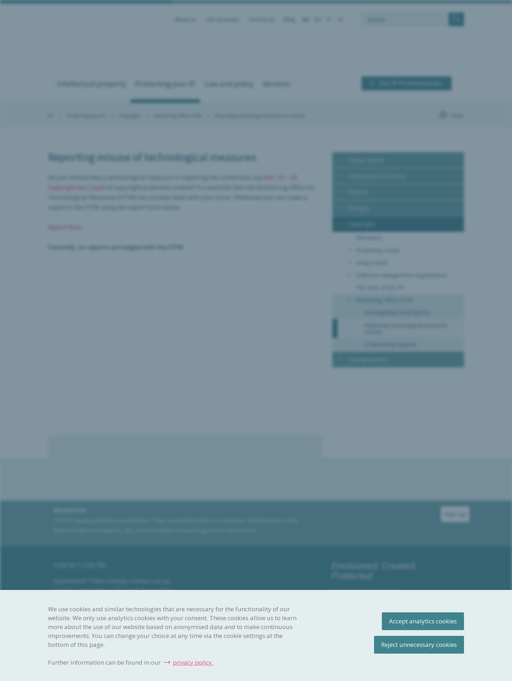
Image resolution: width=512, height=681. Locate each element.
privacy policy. (193, 662)
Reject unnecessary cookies (419, 644)
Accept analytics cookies (423, 621)
